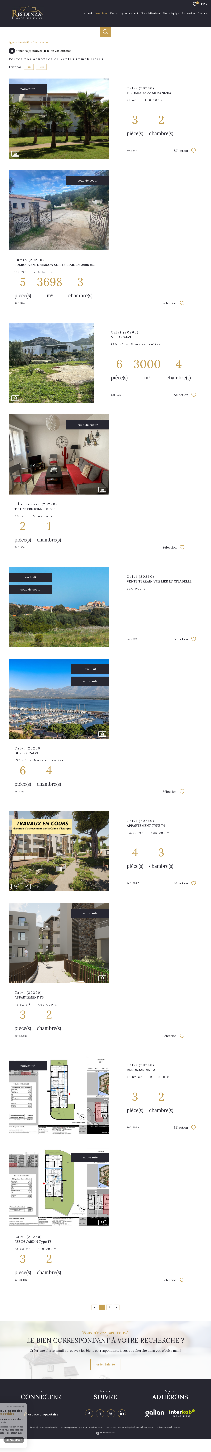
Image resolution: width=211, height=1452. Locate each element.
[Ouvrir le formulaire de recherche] (105, 32)
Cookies (176, 1427)
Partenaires (149, 1427)
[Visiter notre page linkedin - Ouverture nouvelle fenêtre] (122, 1413)
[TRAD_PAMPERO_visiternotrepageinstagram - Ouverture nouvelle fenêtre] (111, 1413)
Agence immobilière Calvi (23, 42)
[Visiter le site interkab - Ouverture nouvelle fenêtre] (182, 1413)
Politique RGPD (164, 1427)
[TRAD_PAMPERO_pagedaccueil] (28, 18)
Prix (29, 67)
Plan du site (111, 1427)
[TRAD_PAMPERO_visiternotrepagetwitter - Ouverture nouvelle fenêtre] (100, 1413)
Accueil (88, 13)
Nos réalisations (150, 13)
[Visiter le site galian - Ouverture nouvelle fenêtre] (154, 1413)
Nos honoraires (96, 1427)
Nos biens (101, 13)
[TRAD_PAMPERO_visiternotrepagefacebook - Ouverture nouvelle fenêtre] (89, 1413)
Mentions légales (126, 1427)
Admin (139, 1427)
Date (41, 67)
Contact (202, 13)
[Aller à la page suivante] (116, 1307)
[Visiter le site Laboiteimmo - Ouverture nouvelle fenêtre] (105, 1433)
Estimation (188, 13)
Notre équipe (171, 13)
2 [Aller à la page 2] (109, 1307)
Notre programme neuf (124, 13)
